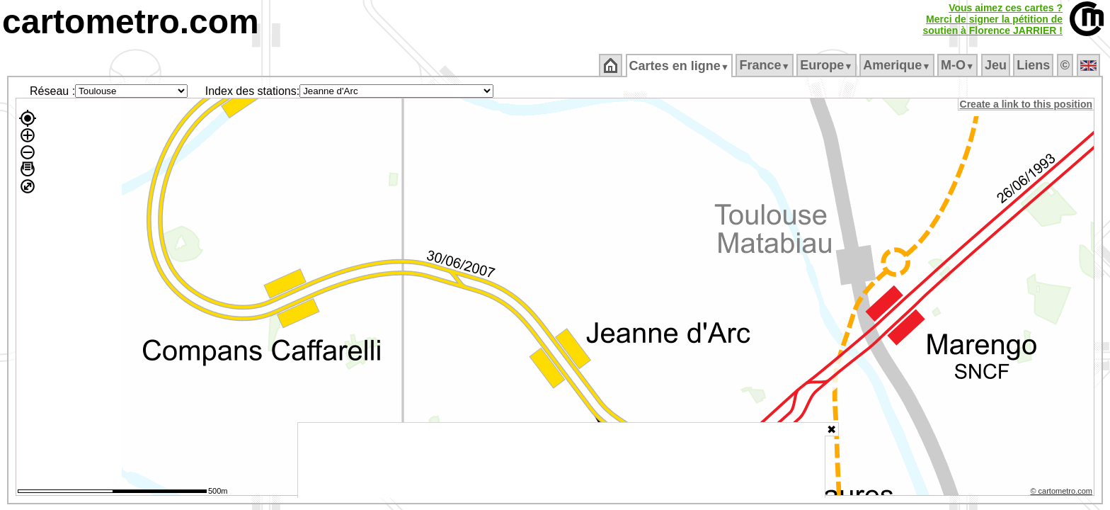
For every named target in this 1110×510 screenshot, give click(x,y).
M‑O (958, 65)
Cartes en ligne (680, 66)
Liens (1034, 65)
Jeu (996, 65)
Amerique (898, 65)
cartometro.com (130, 21)
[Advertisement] (561, 460)
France (765, 65)
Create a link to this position (1027, 104)
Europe (827, 65)
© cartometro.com (1062, 493)
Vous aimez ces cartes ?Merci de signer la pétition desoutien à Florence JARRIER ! (992, 19)
